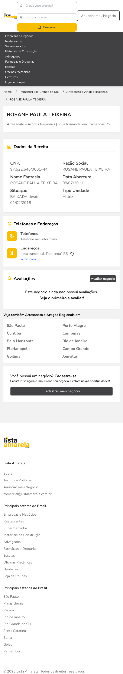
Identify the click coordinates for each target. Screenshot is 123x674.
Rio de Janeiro (14, 617)
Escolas (9, 555)
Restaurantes (13, 521)
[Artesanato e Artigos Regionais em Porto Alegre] (74, 325)
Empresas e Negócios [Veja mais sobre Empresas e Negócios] (19, 36)
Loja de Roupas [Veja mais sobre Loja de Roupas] (15, 82)
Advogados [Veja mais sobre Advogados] (12, 57)
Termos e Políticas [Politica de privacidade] (17, 480)
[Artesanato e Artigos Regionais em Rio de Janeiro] (74, 341)
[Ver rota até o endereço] (47, 256)
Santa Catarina (14, 630)
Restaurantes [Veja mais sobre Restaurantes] (14, 41)
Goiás (7, 644)
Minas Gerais (13, 603)
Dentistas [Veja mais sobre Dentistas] (11, 77)
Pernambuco (13, 651)
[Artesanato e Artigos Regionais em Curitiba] (14, 333)
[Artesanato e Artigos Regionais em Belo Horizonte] (20, 341)
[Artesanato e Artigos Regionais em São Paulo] (16, 325)
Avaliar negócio (103, 278)
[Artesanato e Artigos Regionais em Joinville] (69, 356)
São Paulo (11, 596)
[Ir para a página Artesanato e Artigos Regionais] (87, 92)
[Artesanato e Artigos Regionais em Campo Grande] (75, 348)
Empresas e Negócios (19, 514)
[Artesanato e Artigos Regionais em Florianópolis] (18, 348)
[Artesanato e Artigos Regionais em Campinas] (71, 333)
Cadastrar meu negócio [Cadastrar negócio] (61, 391)
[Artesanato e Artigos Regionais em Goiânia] (13, 356)
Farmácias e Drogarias (20, 548)
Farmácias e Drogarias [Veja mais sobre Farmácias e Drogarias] (19, 62)
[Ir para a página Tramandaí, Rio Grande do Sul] (39, 92)
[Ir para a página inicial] (7, 92)
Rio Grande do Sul (17, 624)
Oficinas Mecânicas (17, 562)
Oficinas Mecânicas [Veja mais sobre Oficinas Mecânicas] (17, 72)
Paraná (8, 610)
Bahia (7, 637)
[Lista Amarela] (10, 15)
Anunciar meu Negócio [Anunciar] (20, 487)
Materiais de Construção (22, 535)
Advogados (12, 542)
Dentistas (10, 569)
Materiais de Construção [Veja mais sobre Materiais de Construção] (21, 51)
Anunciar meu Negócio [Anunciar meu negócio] (98, 15)
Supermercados (15, 528)
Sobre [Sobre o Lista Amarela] (8, 473)
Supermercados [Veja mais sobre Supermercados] (15, 46)
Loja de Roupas (15, 576)
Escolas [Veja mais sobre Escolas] (10, 67)
